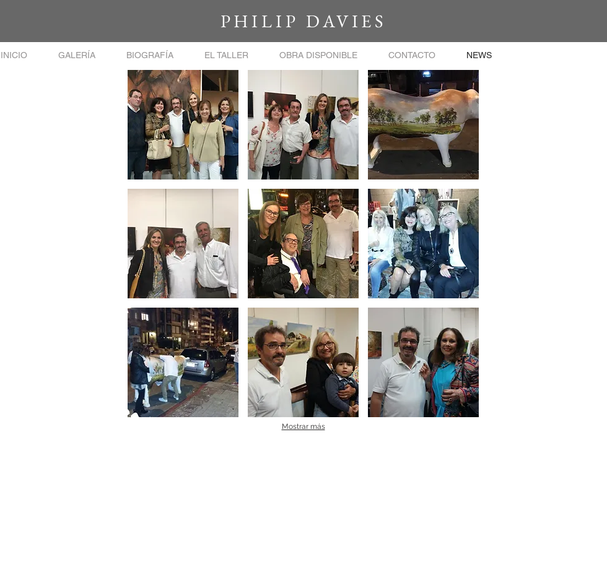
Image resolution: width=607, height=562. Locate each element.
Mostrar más (303, 426)
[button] (77, 55)
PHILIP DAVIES (303, 21)
